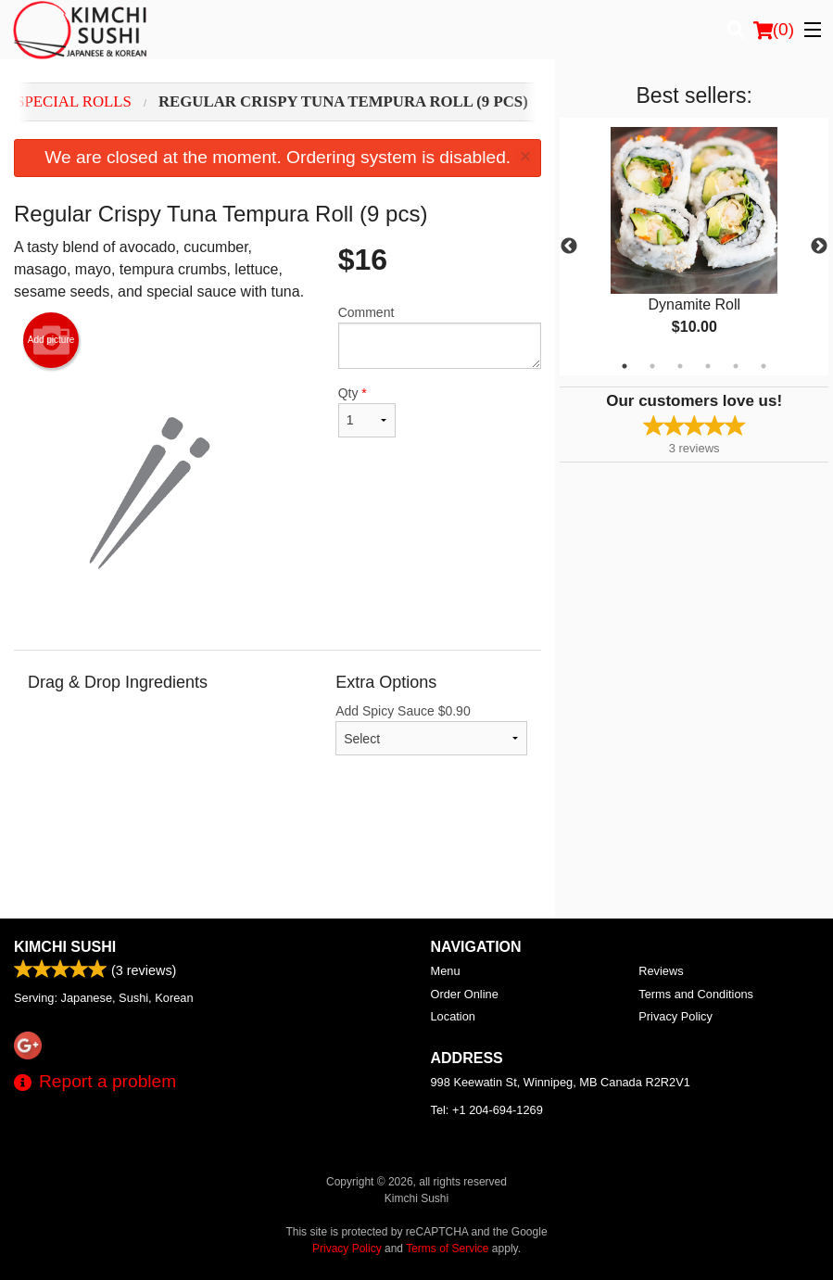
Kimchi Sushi (65, 947)
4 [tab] (708, 366)
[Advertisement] (277, 858)
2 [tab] (652, 366)
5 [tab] (735, 366)
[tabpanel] (694, 246)
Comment (440, 337)
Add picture (51, 340)
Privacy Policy (675, 1016)
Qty (367, 411)
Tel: (487, 1110)
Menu (446, 971)
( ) (773, 30)
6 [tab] (763, 366)
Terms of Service (447, 1248)
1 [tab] (624, 366)
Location (453, 1016)
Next (819, 246)
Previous (569, 246)
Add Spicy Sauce (431, 729)
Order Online (465, 994)
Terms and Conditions (695, 994)
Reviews (660, 971)
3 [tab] (680, 366)
